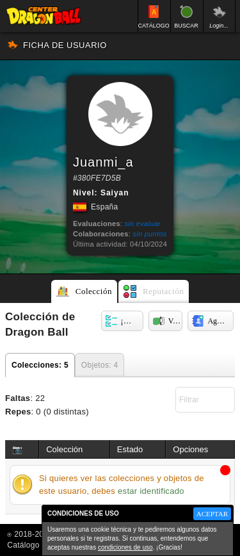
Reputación (163, 291)
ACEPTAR (212, 514)
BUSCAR (186, 25)
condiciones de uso (125, 547)
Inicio (43, 16)
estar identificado (151, 491)
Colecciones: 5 (40, 365)
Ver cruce (175, 320)
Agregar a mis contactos (220, 320)
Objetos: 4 (99, 365)
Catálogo (23, 545)
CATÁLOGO (154, 25)
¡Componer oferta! (132, 320)
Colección (94, 291)
